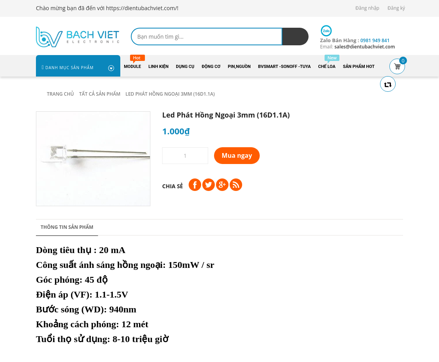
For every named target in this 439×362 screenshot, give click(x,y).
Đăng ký (396, 8)
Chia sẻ (172, 186)
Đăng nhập (367, 8)
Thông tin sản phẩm (67, 227)
